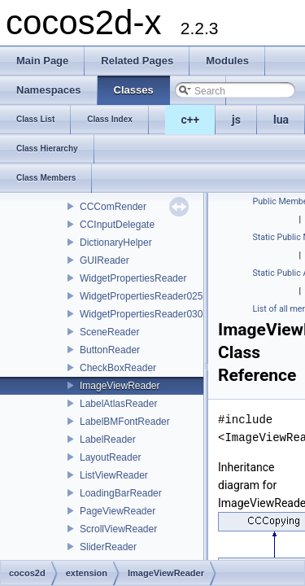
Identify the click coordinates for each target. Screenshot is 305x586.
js (236, 119)
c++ (190, 119)
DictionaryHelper (116, 242)
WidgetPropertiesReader (133, 278)
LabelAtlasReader (118, 403)
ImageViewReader (120, 385)
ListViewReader (114, 475)
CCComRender (113, 206)
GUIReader (104, 260)
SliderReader (108, 547)
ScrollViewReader (118, 529)
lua (281, 119)
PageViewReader (117, 511)
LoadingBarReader (121, 493)
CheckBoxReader (118, 368)
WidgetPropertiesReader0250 (144, 296)
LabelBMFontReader (125, 421)
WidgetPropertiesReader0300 (144, 314)
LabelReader (108, 439)
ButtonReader (110, 350)
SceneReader (109, 332)
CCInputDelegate (117, 224)
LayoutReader (110, 457)
